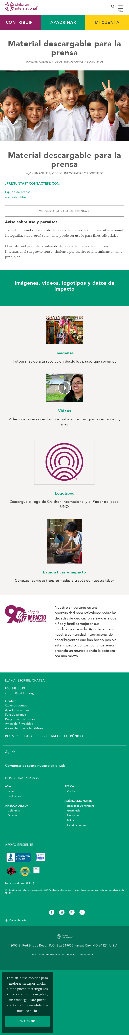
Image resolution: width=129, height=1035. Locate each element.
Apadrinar (63, 22)
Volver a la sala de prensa (64, 211)
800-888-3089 (15, 688)
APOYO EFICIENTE (19, 844)
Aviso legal (71, 954)
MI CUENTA (107, 22)
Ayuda (10, 752)
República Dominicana (79, 806)
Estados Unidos (75, 825)
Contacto (11, 701)
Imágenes (64, 353)
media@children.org (19, 197)
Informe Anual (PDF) (19, 883)
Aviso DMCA (38, 954)
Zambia (70, 791)
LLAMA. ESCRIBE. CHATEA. (25, 680)
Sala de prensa (15, 714)
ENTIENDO (27, 1021)
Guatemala (72, 810)
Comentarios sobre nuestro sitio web (35, 766)
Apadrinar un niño (18, 710)
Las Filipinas (13, 796)
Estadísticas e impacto (64, 572)
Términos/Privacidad (55, 954)
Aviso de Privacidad (19, 723)
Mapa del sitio (18, 920)
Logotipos (64, 493)
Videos (64, 411)
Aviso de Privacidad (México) (26, 728)
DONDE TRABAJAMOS (22, 778)
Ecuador (11, 815)
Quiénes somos (16, 705)
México (70, 820)
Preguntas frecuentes (20, 719)
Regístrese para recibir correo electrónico (44, 736)
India (9, 791)
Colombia (12, 810)
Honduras (71, 815)
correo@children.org (19, 693)
